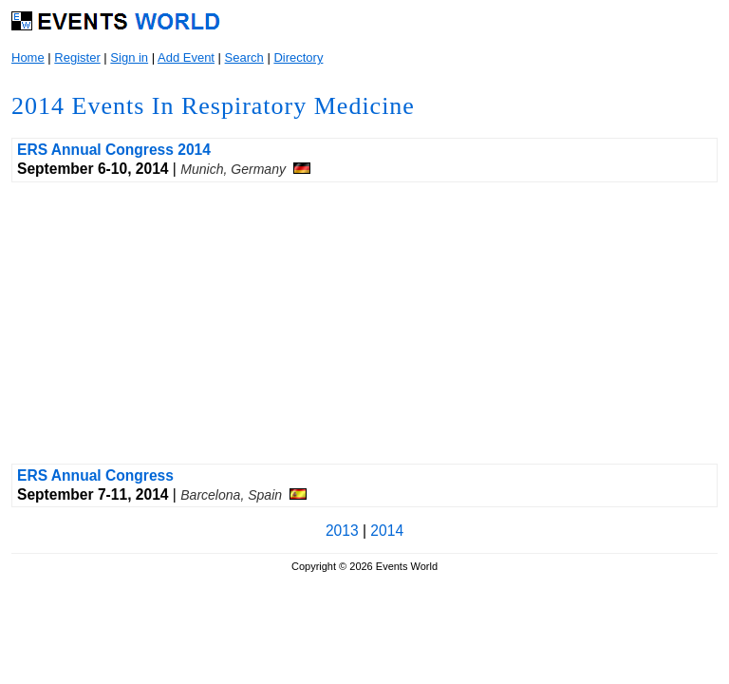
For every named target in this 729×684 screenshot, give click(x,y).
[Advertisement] (364, 323)
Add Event (186, 57)
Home (28, 57)
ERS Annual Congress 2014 (114, 150)
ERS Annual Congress (95, 475)
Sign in (129, 57)
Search (244, 57)
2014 (386, 530)
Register (77, 57)
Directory (298, 57)
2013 (342, 530)
